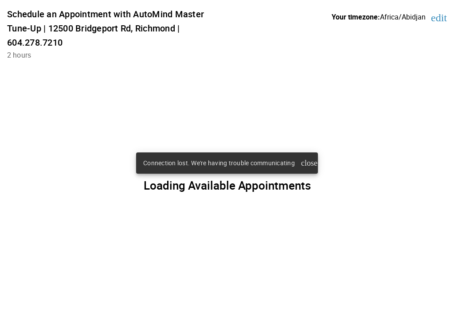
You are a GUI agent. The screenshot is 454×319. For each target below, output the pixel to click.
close (307, 163)
